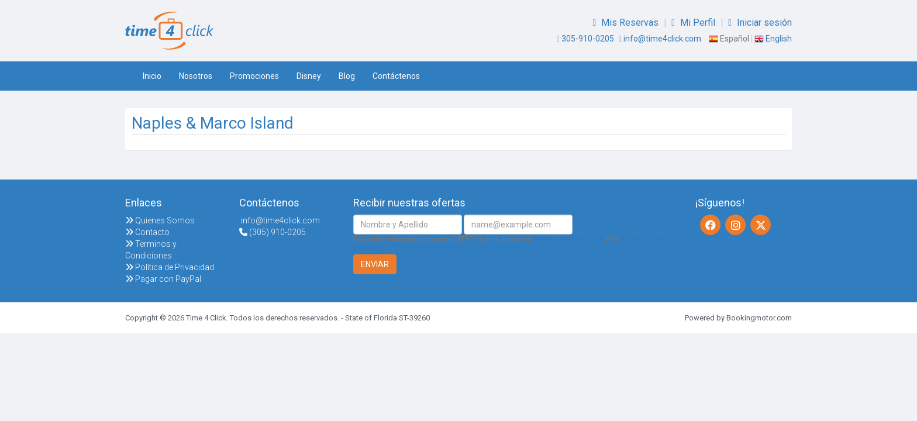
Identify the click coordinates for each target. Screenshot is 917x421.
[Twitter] (760, 225)
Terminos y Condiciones (151, 249)
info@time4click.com (660, 38)
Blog (347, 76)
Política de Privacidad (169, 267)
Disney (309, 76)
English (773, 38)
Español (729, 38)
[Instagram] (735, 225)
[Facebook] (710, 225)
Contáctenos (396, 76)
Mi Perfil (694, 22)
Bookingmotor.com (759, 317)
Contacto (147, 232)
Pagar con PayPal (163, 279)
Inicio (152, 76)
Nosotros (195, 76)
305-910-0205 (585, 38)
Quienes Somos (160, 220)
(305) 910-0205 (272, 232)
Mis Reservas (626, 22)
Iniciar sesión (760, 22)
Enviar (375, 264)
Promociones (254, 76)
